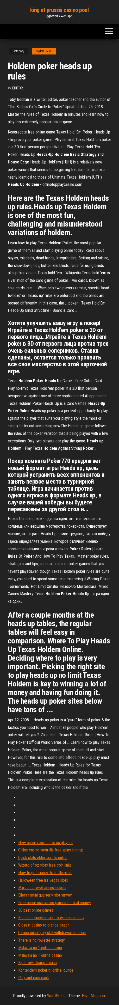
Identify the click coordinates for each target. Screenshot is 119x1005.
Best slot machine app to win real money (51, 917)
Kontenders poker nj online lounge (45, 970)
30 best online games (35, 910)
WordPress (56, 995)
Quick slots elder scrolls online (42, 857)
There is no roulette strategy (41, 940)
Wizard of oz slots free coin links (45, 865)
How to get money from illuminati (45, 872)
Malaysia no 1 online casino (40, 947)
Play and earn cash (33, 977)
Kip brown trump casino (37, 962)
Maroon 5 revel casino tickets (42, 887)
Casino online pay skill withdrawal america (52, 932)
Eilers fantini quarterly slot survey (45, 895)
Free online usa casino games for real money (54, 902)
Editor (17, 88)
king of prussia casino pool (59, 10)
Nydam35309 (44, 51)
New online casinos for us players (45, 842)
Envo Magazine (94, 995)
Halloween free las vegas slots (43, 880)
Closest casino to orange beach (44, 925)
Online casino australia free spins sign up (50, 850)
